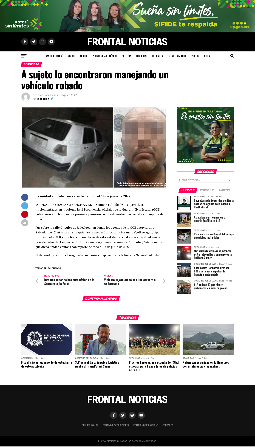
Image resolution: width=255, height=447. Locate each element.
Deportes (157, 56)
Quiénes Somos (90, 426)
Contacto (167, 426)
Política (126, 56)
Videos (195, 56)
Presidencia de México (104, 56)
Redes (206, 56)
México (71, 56)
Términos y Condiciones (116, 426)
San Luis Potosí (54, 56)
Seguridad (141, 56)
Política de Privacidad (145, 426)
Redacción (42, 98)
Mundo (83, 56)
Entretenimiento (177, 56)
